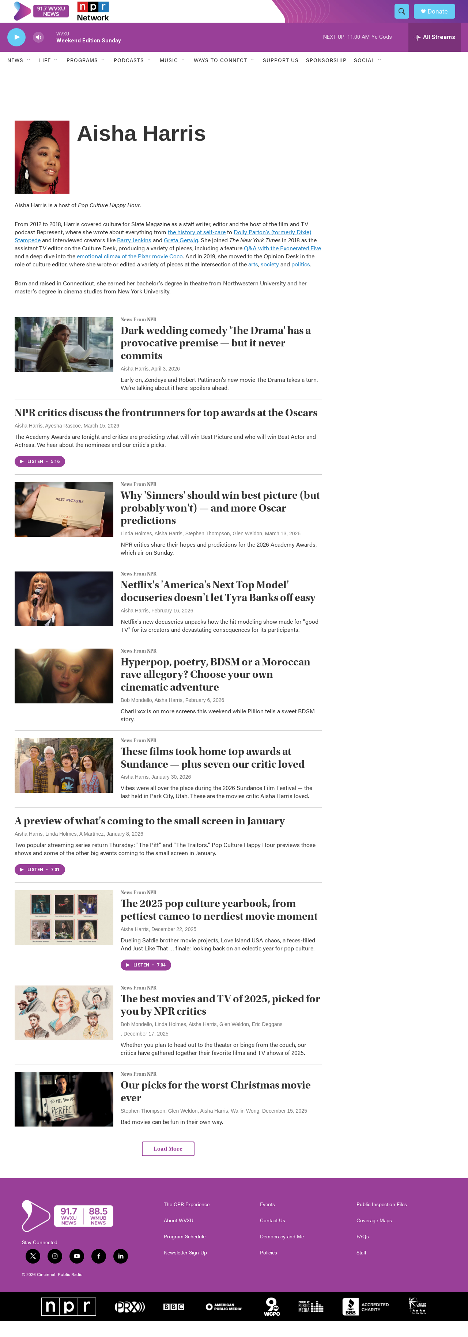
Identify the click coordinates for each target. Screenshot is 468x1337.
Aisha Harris (134, 384)
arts (253, 280)
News (15, 76)
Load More (168, 1165)
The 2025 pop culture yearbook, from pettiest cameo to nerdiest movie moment (219, 925)
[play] (16, 53)
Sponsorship (326, 76)
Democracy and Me (282, 1253)
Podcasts (129, 76)
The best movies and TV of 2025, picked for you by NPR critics (220, 1021)
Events (267, 1220)
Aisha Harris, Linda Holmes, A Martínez (59, 849)
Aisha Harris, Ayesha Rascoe (48, 441)
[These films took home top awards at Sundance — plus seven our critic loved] (64, 781)
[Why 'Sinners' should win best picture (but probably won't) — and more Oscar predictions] (64, 525)
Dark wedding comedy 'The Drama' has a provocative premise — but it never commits (216, 359)
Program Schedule (184, 1253)
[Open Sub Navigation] (29, 76)
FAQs (362, 1253)
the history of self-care (197, 247)
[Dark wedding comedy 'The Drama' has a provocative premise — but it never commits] (64, 360)
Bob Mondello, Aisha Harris (151, 716)
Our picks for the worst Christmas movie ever (216, 1107)
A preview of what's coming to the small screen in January (150, 837)
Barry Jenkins (134, 255)
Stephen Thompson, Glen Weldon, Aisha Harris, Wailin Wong (190, 1126)
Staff (361, 1269)
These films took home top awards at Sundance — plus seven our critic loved (213, 773)
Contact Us (272, 1236)
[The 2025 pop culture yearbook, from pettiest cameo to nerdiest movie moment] (64, 933)
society (270, 280)
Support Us (281, 76)
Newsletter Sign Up (185, 1269)
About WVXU (178, 1236)
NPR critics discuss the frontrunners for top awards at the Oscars (166, 428)
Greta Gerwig (181, 255)
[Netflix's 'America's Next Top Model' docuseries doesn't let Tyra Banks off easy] (64, 614)
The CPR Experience (187, 1220)
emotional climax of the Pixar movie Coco (130, 271)
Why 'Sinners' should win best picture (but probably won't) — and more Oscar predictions (220, 524)
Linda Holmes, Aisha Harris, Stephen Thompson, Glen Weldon (191, 549)
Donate (442, 19)
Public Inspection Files (381, 1220)
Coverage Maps (374, 1236)
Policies (268, 1269)
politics (300, 280)
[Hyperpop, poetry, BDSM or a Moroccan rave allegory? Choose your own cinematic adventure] (64, 691)
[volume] (38, 53)
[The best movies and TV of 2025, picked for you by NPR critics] (64, 1028)
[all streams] (434, 53)
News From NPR (138, 335)
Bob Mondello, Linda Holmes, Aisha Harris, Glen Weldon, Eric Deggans (202, 1040)
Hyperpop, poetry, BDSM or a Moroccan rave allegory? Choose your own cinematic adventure (215, 690)
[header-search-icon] (405, 19)
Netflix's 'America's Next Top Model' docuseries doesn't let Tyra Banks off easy (218, 607)
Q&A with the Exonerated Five (282, 263)
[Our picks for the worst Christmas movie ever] (64, 1114)
